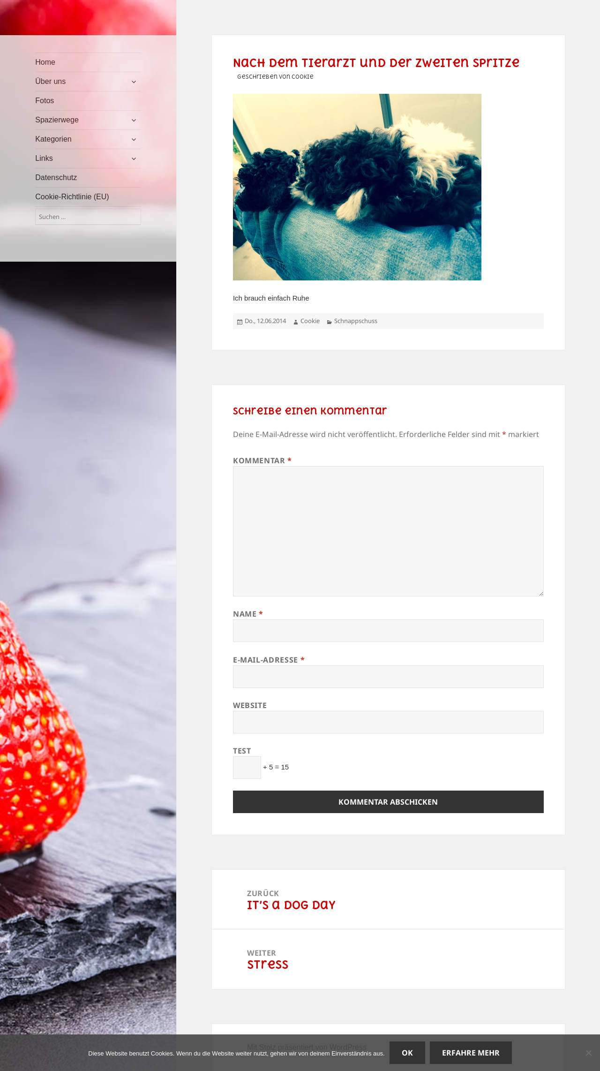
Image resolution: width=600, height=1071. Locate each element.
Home (45, 62)
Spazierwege (57, 120)
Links (43, 158)
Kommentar (262, 460)
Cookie (310, 321)
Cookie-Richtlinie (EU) (72, 197)
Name (248, 614)
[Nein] (588, 1052)
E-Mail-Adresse (269, 660)
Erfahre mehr (471, 1053)
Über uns (50, 81)
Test (242, 751)
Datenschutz (56, 177)
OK (407, 1053)
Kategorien (53, 139)
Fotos (44, 101)
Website (250, 705)
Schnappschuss (355, 321)
